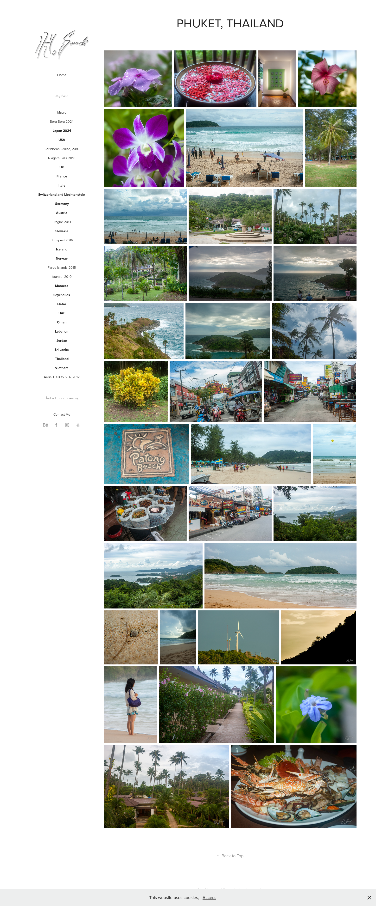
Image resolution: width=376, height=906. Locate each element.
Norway (62, 258)
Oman (61, 322)
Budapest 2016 (62, 240)
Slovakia (61, 231)
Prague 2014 (61, 221)
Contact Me (61, 414)
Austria (61, 212)
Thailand (62, 358)
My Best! (61, 96)
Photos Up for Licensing (62, 398)
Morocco (61, 285)
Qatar (61, 304)
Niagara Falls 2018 (61, 158)
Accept (209, 897)
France (62, 176)
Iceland (61, 249)
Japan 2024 (62, 130)
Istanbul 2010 (62, 276)
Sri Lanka (62, 349)
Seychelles (61, 294)
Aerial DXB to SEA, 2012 (62, 377)
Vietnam (61, 367)
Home (61, 75)
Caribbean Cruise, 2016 (62, 148)
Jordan (62, 340)
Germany (62, 203)
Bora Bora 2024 (62, 121)
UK (61, 167)
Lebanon (61, 331)
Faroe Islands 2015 (62, 267)
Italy (61, 185)
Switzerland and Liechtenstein (61, 194)
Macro (61, 112)
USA (61, 139)
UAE (61, 313)
